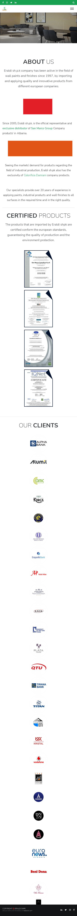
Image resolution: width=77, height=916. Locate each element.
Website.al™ (27, 911)
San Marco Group (42, 128)
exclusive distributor (14, 128)
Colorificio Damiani (35, 175)
